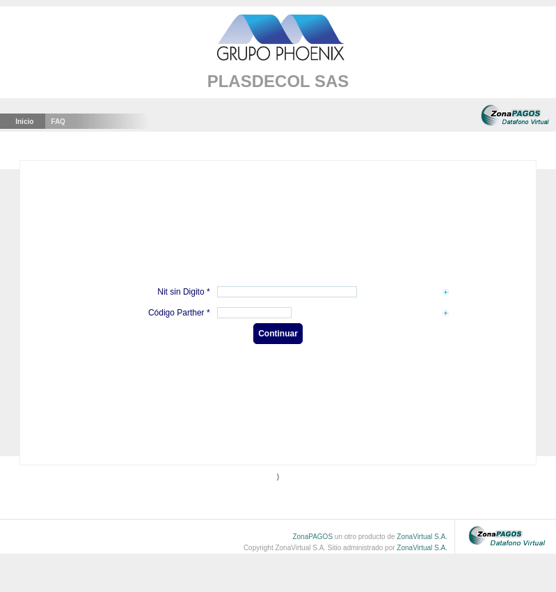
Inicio (24, 121)
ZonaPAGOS (312, 536)
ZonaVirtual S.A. (422, 536)
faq (58, 121)
